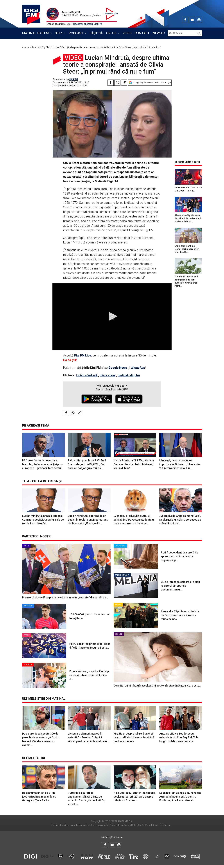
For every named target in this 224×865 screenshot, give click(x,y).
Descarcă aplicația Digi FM (87, 23)
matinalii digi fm (129, 375)
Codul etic (157, 825)
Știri (59, 33)
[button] (112, 316)
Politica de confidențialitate (123, 825)
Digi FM (73, 79)
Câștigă (96, 33)
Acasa (26, 47)
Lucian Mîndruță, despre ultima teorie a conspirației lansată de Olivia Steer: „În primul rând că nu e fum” (107, 47)
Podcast (76, 33)
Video (127, 33)
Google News (117, 367)
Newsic (159, 33)
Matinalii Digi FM (41, 47)
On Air (111, 33)
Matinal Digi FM (35, 33)
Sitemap (168, 825)
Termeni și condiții (99, 825)
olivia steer (107, 375)
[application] (111, 316)
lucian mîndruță (86, 375)
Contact (142, 33)
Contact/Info (144, 825)
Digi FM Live (82, 355)
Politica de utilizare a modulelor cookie (70, 825)
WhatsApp (138, 367)
